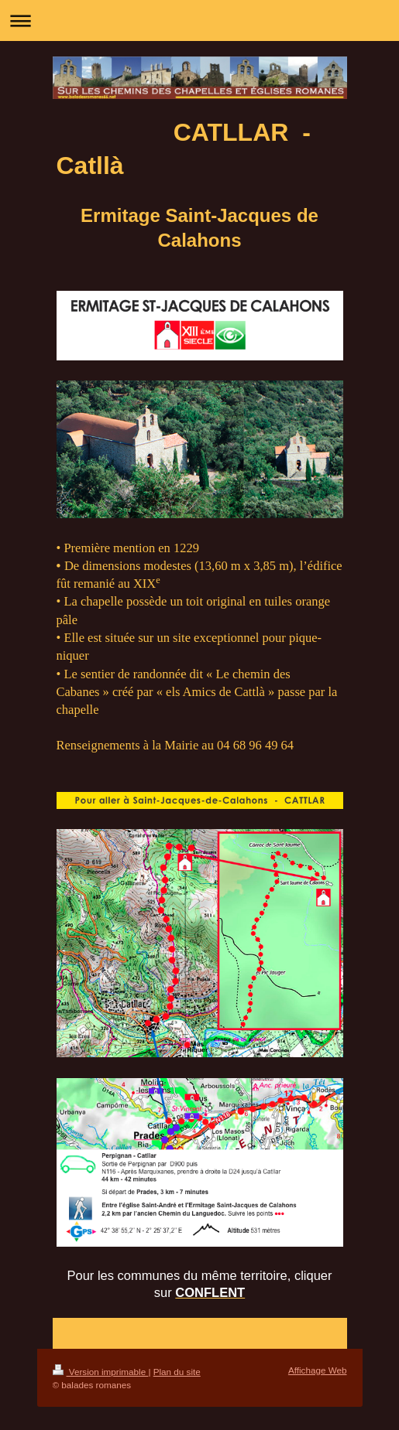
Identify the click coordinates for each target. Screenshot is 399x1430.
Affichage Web (317, 1370)
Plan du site (177, 1372)
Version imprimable (101, 1372)
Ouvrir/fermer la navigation (199, 20)
